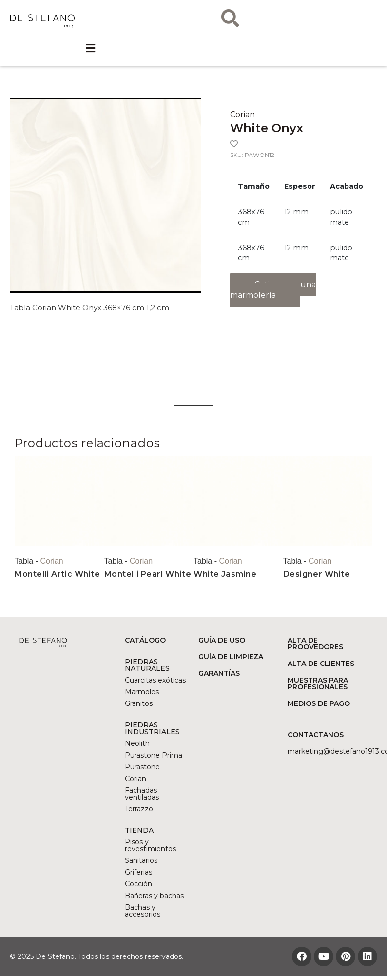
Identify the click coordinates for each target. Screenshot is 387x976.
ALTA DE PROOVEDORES (315, 643)
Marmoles (142, 691)
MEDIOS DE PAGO (319, 703)
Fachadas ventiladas (142, 793)
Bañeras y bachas (154, 895)
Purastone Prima (153, 755)
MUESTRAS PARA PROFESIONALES (318, 683)
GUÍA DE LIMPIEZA (230, 656)
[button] (90, 55)
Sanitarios (141, 860)
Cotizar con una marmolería (273, 290)
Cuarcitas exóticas (155, 680)
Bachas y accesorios (142, 910)
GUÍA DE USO (221, 640)
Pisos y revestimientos (150, 845)
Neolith (137, 743)
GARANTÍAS (219, 673)
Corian (242, 114)
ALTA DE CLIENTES (321, 663)
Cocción (138, 883)
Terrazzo (139, 808)
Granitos (139, 703)
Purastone (142, 766)
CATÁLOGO (145, 640)
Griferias (138, 872)
